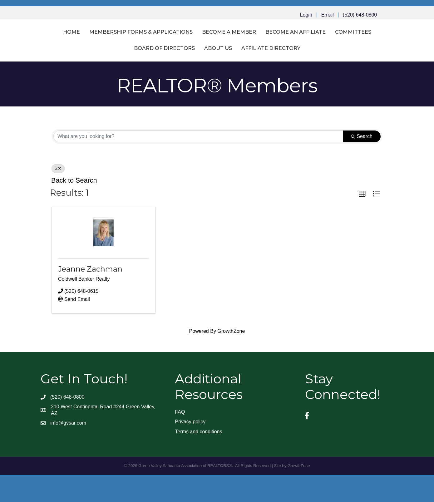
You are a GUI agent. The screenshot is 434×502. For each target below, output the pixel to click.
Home (42, 45)
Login (306, 14)
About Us (241, 75)
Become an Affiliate (267, 45)
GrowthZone (231, 358)
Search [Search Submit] (361, 163)
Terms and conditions (198, 458)
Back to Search (74, 207)
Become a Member (200, 45)
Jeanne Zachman (90, 295)
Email (327, 14)
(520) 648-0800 (360, 14)
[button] (362, 221)
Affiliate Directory (293, 75)
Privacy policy (190, 448)
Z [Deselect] (58, 196)
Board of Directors (187, 75)
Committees (129, 75)
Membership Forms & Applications (112, 45)
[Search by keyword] (198, 164)
